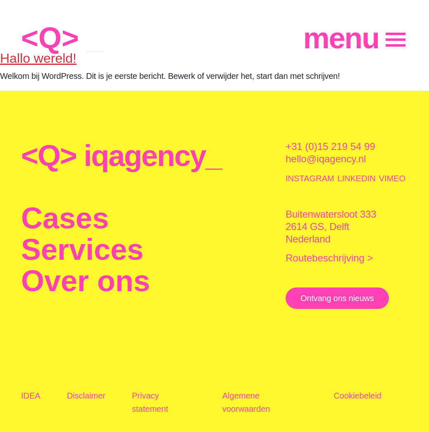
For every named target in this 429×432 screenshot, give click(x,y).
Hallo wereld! (38, 58)
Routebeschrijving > (329, 257)
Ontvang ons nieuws (337, 298)
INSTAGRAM (310, 178)
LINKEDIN (356, 178)
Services (82, 249)
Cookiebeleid (357, 395)
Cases (65, 218)
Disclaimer (86, 395)
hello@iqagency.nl (326, 158)
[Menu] (354, 38)
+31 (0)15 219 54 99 (330, 146)
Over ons (85, 280)
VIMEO (392, 178)
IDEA (31, 395)
